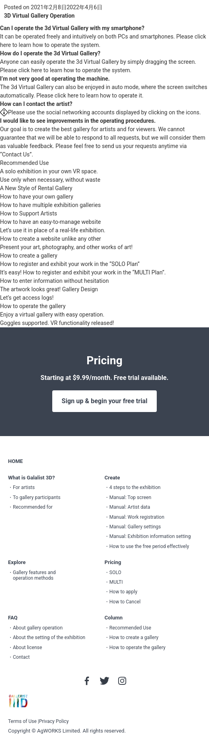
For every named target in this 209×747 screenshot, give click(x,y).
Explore (17, 562)
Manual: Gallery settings (135, 527)
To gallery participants (36, 497)
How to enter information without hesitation (54, 281)
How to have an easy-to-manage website (50, 222)
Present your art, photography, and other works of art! (66, 247)
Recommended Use (24, 163)
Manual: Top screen (130, 497)
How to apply (123, 592)
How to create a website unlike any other (50, 238)
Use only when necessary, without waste (50, 180)
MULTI (116, 582)
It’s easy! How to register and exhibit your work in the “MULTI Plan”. (83, 272)
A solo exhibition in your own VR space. (49, 171)
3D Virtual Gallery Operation (39, 15)
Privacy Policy (54, 721)
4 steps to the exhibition (134, 487)
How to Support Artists (28, 213)
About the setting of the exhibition (49, 637)
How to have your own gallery (36, 196)
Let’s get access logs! (26, 297)
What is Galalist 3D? (31, 478)
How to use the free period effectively (149, 546)
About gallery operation (38, 628)
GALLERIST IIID (18, 701)
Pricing (112, 562)
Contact (21, 657)
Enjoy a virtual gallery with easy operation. (52, 314)
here (5, 45)
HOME (15, 461)
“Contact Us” (16, 154)
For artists (24, 487)
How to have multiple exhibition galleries (50, 205)
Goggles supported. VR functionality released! (57, 323)
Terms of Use (22, 721)
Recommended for (33, 507)
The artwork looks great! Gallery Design (49, 289)
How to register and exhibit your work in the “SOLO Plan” (69, 264)
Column (113, 618)
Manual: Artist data (129, 507)
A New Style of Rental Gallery (36, 188)
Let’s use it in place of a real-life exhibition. (52, 230)
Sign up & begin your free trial (104, 401)
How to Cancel (125, 602)
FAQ (13, 618)
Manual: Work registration (136, 517)
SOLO (115, 572)
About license (27, 647)
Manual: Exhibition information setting (150, 536)
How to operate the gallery (33, 306)
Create (112, 478)
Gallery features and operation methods (34, 575)
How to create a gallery (28, 255)
